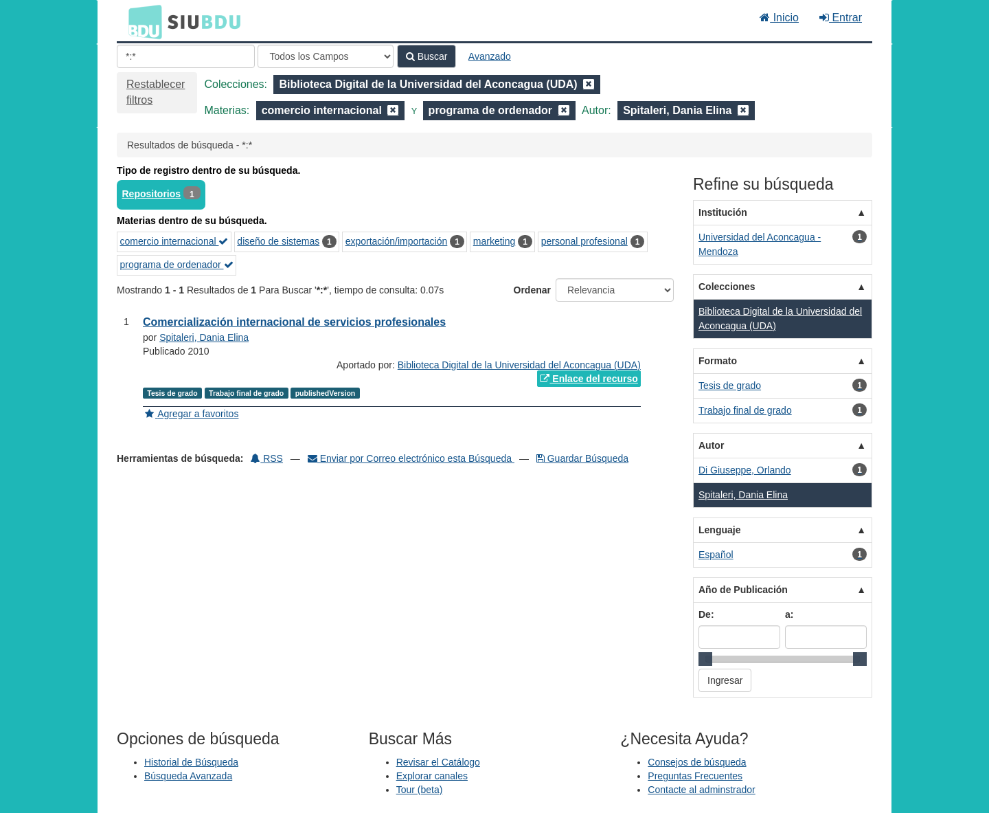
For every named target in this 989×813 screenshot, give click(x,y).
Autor (711, 445)
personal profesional (584, 241)
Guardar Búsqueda (582, 458)
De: (706, 614)
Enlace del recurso (588, 378)
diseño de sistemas (278, 241)
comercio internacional (174, 241)
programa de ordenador (177, 264)
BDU (141, 21)
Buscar (426, 56)
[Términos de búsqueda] (186, 56)
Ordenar (532, 290)
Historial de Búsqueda (191, 762)
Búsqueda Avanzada (188, 775)
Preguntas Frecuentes (695, 775)
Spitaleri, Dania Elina (204, 337)
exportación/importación (396, 241)
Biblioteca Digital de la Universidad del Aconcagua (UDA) (519, 364)
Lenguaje (719, 529)
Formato (717, 360)
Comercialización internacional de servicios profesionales (294, 322)
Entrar (840, 17)
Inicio (779, 17)
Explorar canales (432, 775)
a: (789, 614)
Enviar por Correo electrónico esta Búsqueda (411, 458)
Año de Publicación (743, 589)
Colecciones (726, 286)
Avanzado (489, 56)
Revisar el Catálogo (438, 762)
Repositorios (151, 193)
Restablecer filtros (155, 92)
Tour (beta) (419, 789)
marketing (494, 241)
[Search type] (326, 56)
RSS (267, 458)
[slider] (705, 659)
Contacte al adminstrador (701, 789)
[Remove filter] (588, 84)
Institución (722, 212)
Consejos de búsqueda (697, 762)
